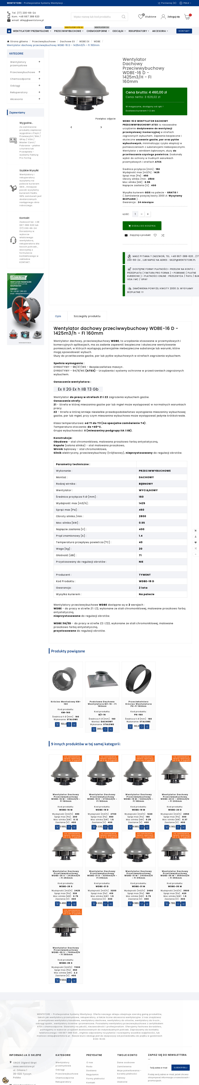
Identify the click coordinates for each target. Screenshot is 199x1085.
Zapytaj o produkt (137, 238)
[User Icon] (170, 18)
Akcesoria (16, 102)
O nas (89, 1069)
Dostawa (91, 1077)
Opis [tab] (58, 319)
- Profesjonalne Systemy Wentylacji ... (36, 3)
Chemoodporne (20, 82)
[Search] (95, 18)
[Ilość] (135, 217)
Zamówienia (124, 1073)
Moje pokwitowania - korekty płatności (129, 1079)
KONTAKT (184, 34)
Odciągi (15, 89)
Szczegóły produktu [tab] (87, 319)
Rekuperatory (19, 95)
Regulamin (92, 1081)
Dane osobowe (126, 1069)
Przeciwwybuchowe (22, 75)
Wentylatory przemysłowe (18, 67)
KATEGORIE (16, 57)
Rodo (89, 1073)
